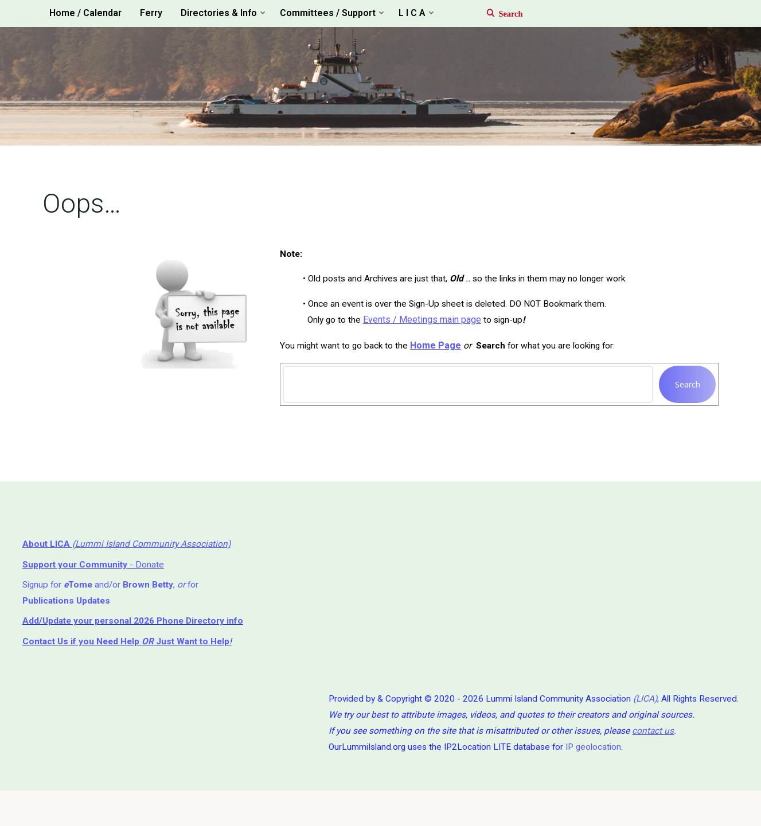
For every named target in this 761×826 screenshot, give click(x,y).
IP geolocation (587, 780)
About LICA (48, 554)
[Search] (498, 14)
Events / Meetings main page (425, 325)
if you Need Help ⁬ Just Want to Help (130, 671)
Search (685, 390)
